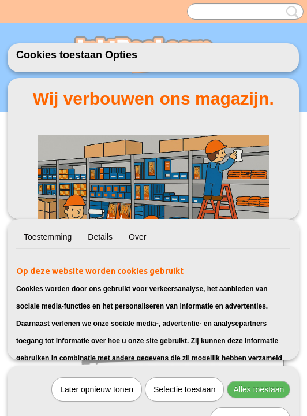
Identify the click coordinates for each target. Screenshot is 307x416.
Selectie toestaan (184, 389)
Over (137, 237)
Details (100, 237)
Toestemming (48, 237)
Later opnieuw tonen (96, 389)
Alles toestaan (258, 389)
